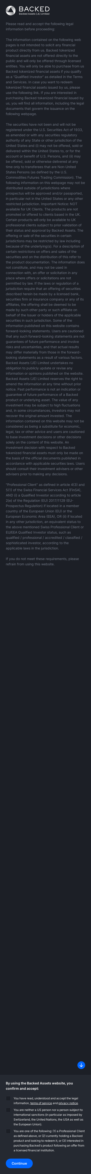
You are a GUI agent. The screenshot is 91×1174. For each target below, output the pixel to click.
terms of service (41, 1103)
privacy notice (68, 1103)
